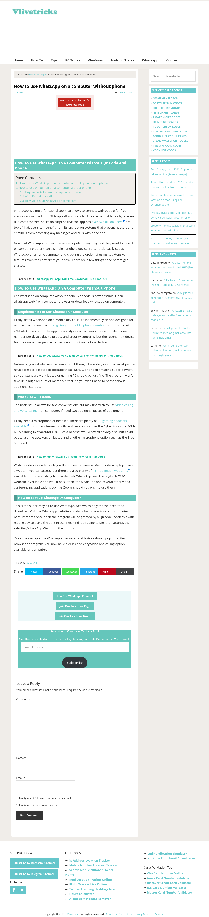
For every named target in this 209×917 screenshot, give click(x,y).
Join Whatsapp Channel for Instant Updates (74, 102)
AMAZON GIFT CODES (166, 117)
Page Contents (28, 177)
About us (111, 914)
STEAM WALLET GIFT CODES (170, 141)
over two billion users (107, 222)
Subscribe (75, 662)
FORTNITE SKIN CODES (167, 103)
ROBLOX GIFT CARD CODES (170, 131)
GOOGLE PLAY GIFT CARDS (170, 136)
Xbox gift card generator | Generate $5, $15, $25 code (172, 297)
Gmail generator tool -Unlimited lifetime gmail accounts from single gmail (171, 332)
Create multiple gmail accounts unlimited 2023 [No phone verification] (172, 267)
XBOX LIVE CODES (164, 150)
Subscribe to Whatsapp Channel (34, 863)
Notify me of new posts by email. (39, 805)
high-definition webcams (110, 470)
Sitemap (160, 914)
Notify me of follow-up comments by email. (45, 798)
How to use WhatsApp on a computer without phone (55, 188)
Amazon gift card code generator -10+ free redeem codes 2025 (172, 315)
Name (21, 758)
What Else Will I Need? (38, 196)
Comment (23, 699)
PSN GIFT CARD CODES (167, 145)
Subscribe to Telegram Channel (34, 874)
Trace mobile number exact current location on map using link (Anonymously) (172, 199)
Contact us (125, 914)
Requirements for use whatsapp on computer (53, 192)
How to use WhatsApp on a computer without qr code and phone (63, 183)
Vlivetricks (34, 11)
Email (20, 778)
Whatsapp (32, 562)
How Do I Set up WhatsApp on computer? (50, 201)
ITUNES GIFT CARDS (165, 122)
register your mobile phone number (79, 325)
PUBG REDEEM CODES (167, 127)
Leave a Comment (127, 92)
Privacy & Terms (143, 914)
